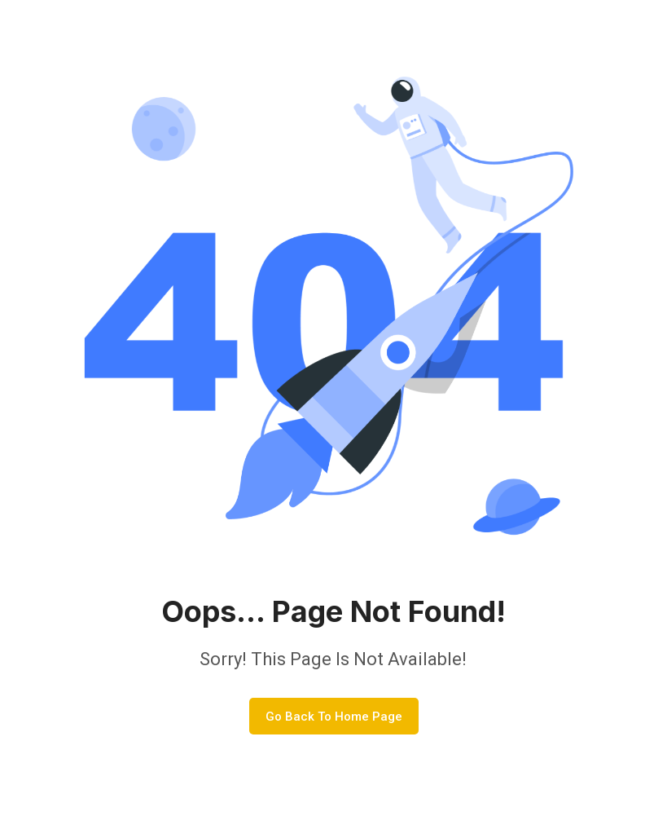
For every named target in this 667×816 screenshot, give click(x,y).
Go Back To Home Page (333, 716)
